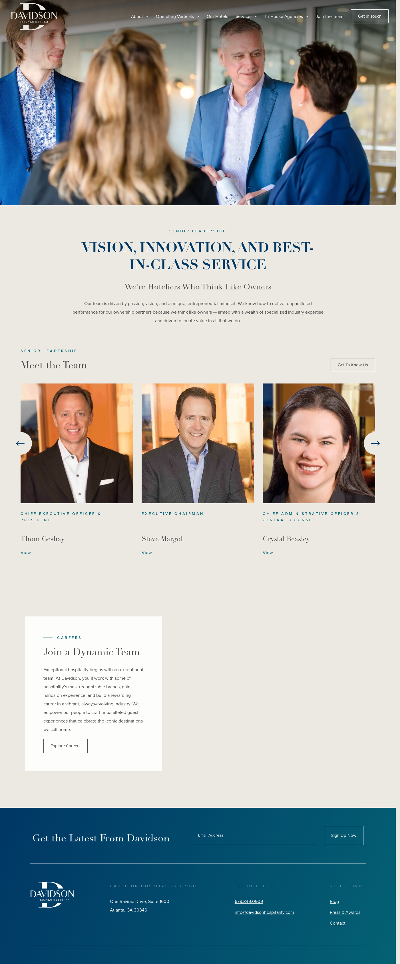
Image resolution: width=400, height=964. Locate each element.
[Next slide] (375, 443)
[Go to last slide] (20, 443)
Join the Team (329, 16)
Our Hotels (217, 16)
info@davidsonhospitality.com (264, 912)
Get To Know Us (353, 365)
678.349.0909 (249, 901)
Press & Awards (345, 912)
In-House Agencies (284, 16)
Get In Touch (369, 16)
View (26, 552)
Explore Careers (66, 746)
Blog (334, 901)
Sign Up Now (343, 835)
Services (243, 16)
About (136, 16)
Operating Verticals (174, 16)
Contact (337, 923)
